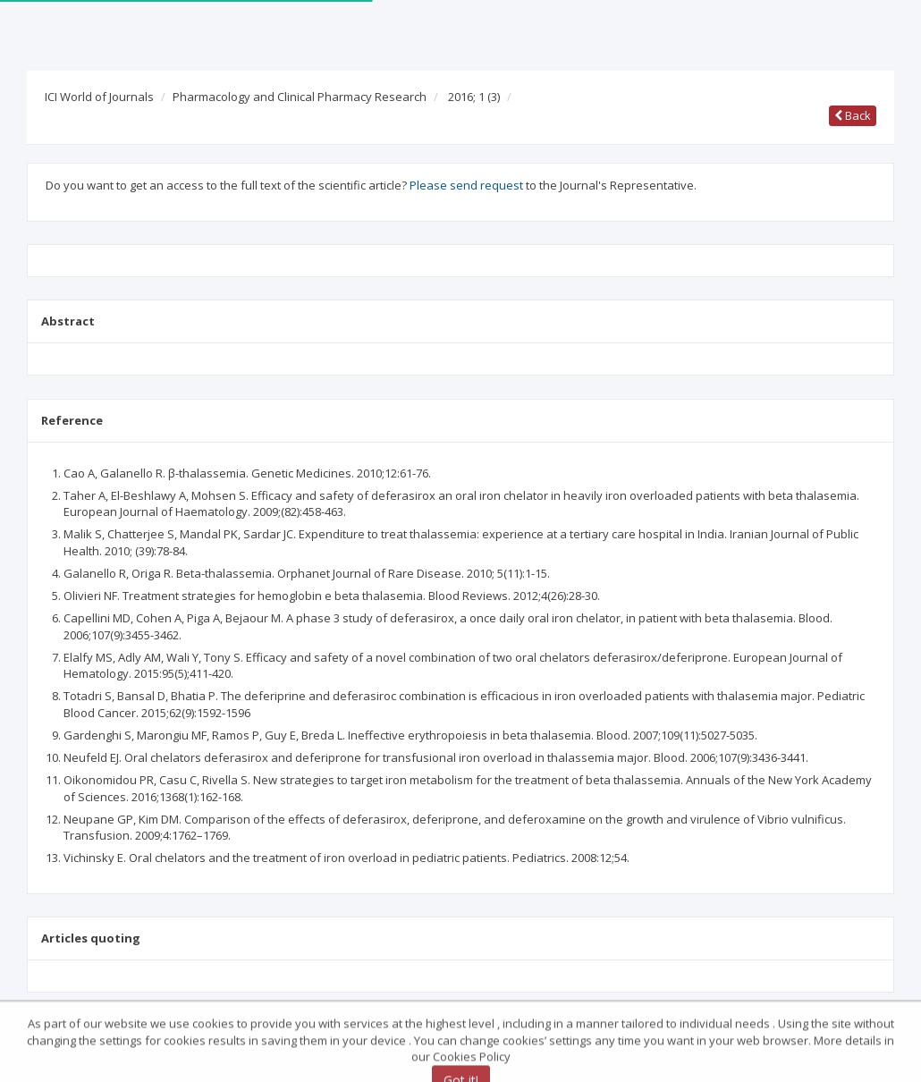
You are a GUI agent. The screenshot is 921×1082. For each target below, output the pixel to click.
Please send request (466, 185)
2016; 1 (474, 97)
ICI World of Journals (99, 97)
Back (852, 115)
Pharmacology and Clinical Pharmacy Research (300, 97)
